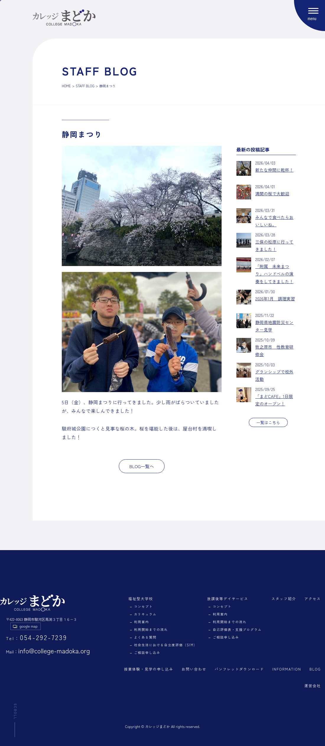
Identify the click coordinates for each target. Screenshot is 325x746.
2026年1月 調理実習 (275, 299)
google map (29, 626)
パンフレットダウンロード (239, 668)
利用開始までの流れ (151, 629)
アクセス (312, 598)
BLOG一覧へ (141, 466)
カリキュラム (145, 614)
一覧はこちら (268, 422)
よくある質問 (145, 637)
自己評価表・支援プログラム (237, 629)
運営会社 (312, 685)
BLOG (315, 668)
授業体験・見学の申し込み (148, 668)
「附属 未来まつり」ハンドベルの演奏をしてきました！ (274, 273)
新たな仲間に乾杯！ (274, 170)
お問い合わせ (194, 668)
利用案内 (141, 621)
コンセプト (143, 606)
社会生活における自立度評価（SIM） (165, 644)
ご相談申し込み (147, 652)
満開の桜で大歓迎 (272, 193)
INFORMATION (286, 668)
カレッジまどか (157, 726)
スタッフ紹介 (284, 598)
